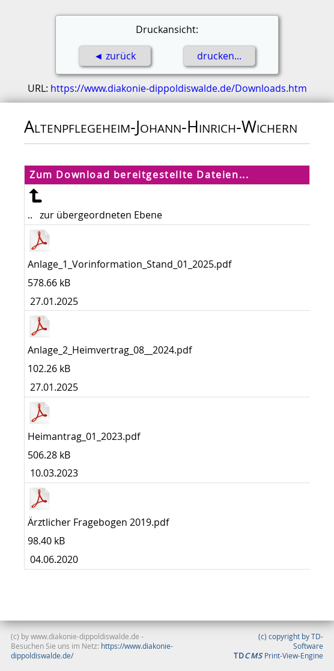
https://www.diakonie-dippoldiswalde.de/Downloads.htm (178, 88)
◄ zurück (115, 55)
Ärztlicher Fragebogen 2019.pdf (98, 522)
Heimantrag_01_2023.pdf (84, 436)
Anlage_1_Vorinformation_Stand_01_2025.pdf (129, 264)
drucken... (219, 55)
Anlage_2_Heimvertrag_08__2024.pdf (110, 350)
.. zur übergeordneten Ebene (95, 214)
